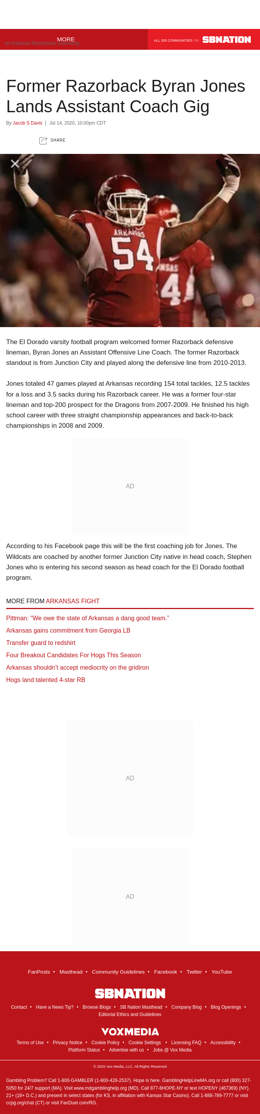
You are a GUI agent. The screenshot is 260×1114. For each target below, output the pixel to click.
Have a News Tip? (55, 1007)
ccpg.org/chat (20, 1103)
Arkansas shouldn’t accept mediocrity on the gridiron (77, 667)
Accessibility (222, 1042)
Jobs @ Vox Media (172, 1050)
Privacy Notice (67, 1042)
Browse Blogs (97, 1007)
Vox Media (115, 1066)
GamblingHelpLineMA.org (188, 1080)
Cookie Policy (106, 1042)
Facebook (165, 972)
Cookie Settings (145, 1042)
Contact (19, 1007)
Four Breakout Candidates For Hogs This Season (73, 655)
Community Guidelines (118, 972)
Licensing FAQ (186, 1042)
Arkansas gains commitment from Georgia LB (68, 630)
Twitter (194, 972)
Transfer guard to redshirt (40, 643)
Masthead (71, 972)
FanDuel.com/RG (78, 1103)
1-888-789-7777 (217, 1095)
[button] (52, 140)
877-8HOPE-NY (166, 1088)
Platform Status (84, 1050)
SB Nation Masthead (141, 1007)
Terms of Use (30, 1042)
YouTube (221, 972)
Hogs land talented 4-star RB (45, 680)
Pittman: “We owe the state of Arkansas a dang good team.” (87, 618)
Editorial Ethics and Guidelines (130, 1014)
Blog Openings (226, 1007)
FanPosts (39, 972)
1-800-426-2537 (112, 1080)
